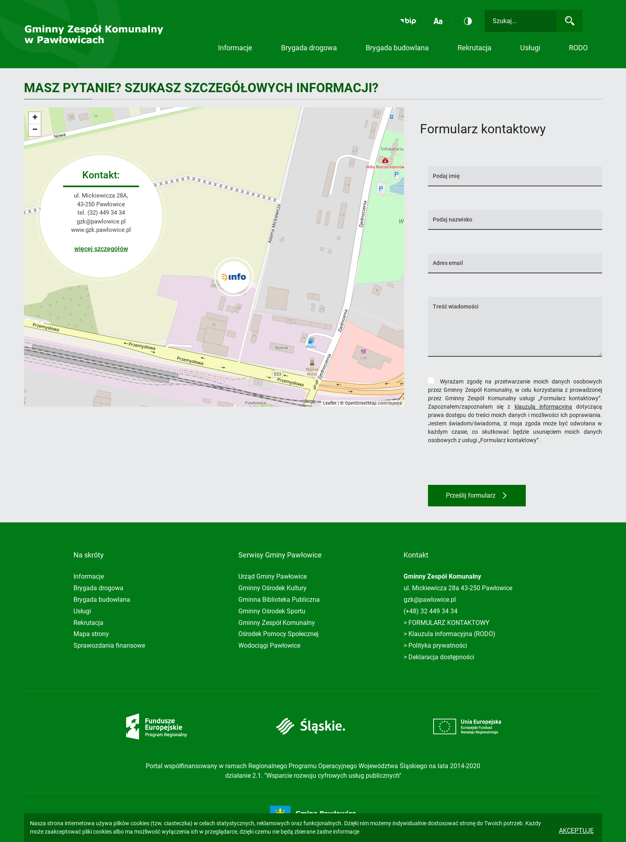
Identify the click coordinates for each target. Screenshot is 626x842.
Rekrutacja (474, 47)
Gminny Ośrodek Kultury (272, 588)
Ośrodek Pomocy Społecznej (278, 634)
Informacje (235, 47)
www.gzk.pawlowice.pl (101, 229)
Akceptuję (576, 830)
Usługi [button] (530, 47)
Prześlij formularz (470, 495)
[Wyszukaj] (569, 21)
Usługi (82, 611)
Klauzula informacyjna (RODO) (451, 634)
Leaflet (330, 403)
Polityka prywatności (437, 645)
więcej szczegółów (101, 249)
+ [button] (35, 118)
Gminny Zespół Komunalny (276, 623)
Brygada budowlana (397, 47)
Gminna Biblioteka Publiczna (279, 599)
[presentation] (488, 465)
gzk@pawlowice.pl (101, 221)
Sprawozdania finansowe (109, 645)
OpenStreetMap (360, 403)
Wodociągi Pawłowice (269, 645)
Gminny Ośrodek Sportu (271, 611)
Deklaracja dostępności (441, 657)
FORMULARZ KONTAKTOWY (448, 623)
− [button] (35, 130)
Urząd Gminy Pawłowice (272, 576)
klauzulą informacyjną (543, 406)
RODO (578, 47)
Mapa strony (91, 634)
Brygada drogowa (309, 47)
